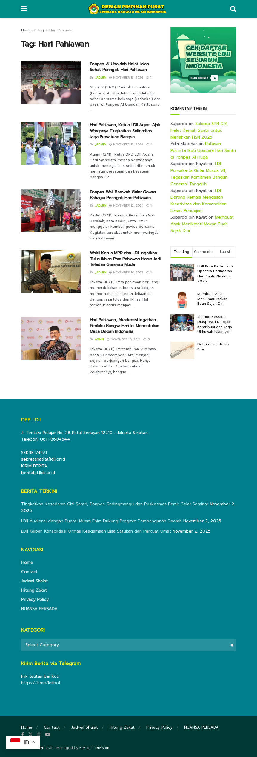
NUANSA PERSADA (39, 609)
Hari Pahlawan (61, 30)
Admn (99, 339)
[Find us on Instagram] (39, 734)
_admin (100, 77)
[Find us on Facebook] (22, 734)
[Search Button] (233, 9)
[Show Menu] (24, 9)
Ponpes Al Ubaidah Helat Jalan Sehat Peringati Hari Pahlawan (119, 67)
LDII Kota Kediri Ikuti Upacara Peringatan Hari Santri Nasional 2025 (215, 274)
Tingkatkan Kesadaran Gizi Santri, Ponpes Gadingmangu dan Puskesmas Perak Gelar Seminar (114, 504)
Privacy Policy (35, 599)
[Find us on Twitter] (30, 734)
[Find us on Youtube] (47, 734)
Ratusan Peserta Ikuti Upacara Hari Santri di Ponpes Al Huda (203, 150)
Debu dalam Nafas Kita (213, 346)
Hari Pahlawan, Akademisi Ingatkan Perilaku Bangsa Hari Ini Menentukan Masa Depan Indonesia (124, 326)
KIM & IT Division (94, 747)
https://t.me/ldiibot (41, 683)
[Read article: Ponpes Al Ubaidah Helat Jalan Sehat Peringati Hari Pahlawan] (51, 82)
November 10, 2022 (126, 272)
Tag (40, 30)
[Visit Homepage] (128, 9)
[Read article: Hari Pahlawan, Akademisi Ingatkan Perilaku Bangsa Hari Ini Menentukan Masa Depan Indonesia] (51, 338)
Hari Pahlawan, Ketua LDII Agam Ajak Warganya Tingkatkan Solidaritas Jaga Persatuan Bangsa (125, 131)
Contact (29, 572)
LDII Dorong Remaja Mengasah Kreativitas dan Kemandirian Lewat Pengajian (198, 200)
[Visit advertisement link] (203, 60)
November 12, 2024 (126, 144)
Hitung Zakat (34, 590)
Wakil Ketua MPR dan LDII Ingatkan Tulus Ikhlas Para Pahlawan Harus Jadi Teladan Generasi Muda (125, 259)
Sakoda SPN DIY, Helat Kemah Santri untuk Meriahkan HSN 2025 (199, 130)
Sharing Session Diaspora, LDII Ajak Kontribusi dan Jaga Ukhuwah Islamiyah (214, 324)
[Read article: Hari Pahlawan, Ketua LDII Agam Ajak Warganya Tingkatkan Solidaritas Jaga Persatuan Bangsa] (51, 143)
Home (26, 30)
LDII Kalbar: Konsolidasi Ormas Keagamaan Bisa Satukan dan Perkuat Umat (96, 531)
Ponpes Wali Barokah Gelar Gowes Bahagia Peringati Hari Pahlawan (123, 195)
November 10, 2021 (123, 339)
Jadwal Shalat (34, 581)
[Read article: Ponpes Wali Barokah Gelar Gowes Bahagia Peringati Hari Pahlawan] (51, 210)
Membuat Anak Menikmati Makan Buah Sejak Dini (202, 224)
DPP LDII (44, 747)
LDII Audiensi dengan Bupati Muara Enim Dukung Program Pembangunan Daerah (101, 521)
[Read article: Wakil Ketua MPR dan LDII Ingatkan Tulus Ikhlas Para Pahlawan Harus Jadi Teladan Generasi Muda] (51, 271)
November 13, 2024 (126, 77)
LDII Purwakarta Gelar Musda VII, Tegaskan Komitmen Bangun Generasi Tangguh (198, 174)
